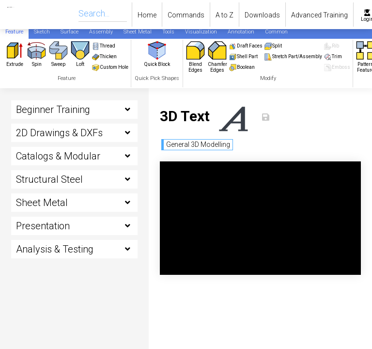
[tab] (14, 31)
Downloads (262, 15)
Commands (186, 15)
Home (147, 15)
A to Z (224, 15)
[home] (3, 14)
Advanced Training (319, 15)
